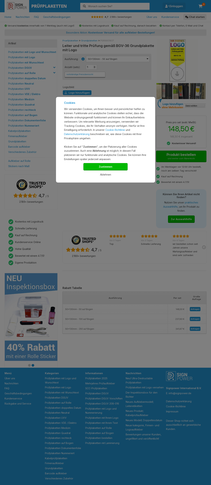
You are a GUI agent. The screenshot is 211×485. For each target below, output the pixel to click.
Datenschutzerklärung (77, 134)
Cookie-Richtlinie (115, 129)
